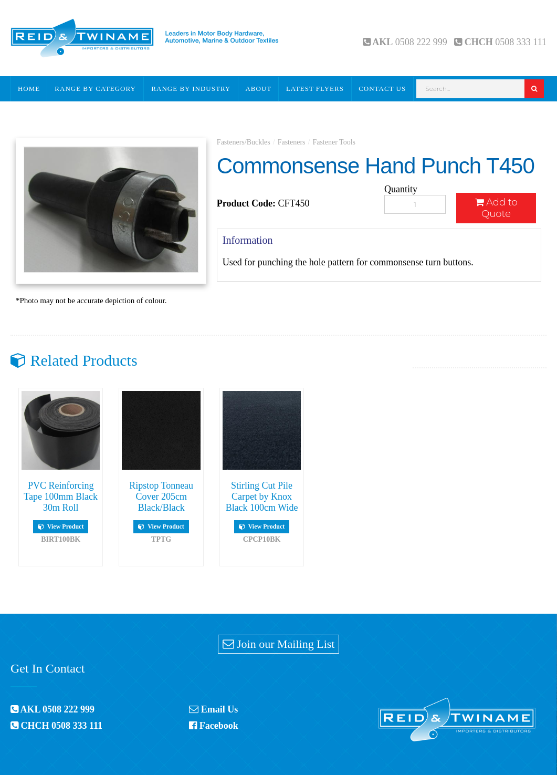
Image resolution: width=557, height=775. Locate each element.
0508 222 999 (421, 42)
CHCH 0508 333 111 (56, 725)
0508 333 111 (521, 42)
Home (29, 88)
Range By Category (95, 88)
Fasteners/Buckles (243, 142)
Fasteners (292, 142)
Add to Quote (496, 208)
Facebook (213, 725)
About (258, 88)
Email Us (213, 709)
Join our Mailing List (279, 643)
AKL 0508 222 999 (52, 709)
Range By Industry (190, 88)
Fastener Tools (333, 142)
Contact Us (382, 88)
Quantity (400, 189)
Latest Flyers (315, 88)
